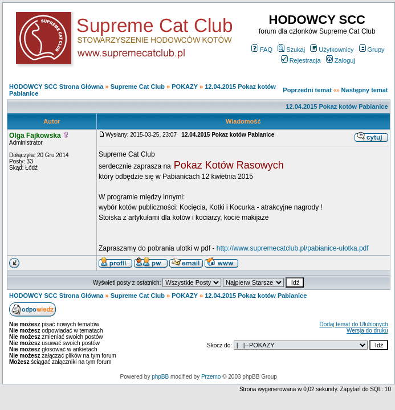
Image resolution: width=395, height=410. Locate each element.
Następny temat (364, 90)
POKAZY (185, 86)
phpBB (160, 377)
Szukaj (291, 49)
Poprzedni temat (307, 90)
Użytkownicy (331, 49)
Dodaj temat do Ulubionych (353, 324)
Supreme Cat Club (138, 86)
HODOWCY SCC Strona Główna (56, 86)
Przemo (211, 377)
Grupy (372, 49)
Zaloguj (340, 60)
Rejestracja (301, 60)
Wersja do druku (367, 330)
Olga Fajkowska (35, 136)
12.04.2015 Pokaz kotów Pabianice (337, 106)
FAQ (261, 49)
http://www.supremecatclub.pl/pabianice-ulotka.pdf (293, 248)
